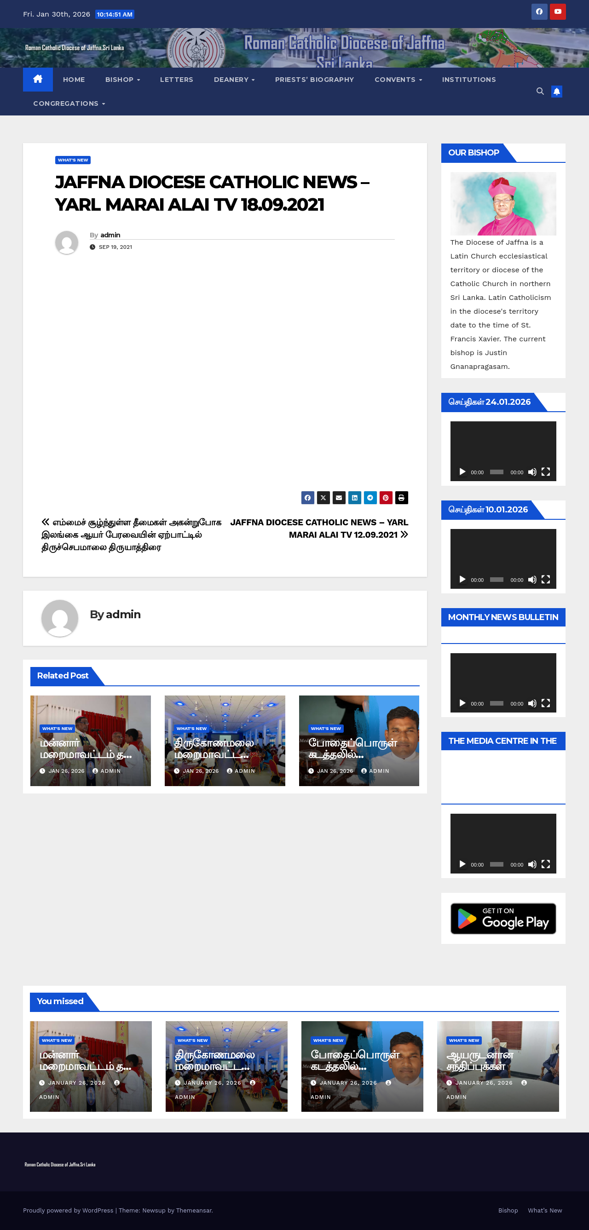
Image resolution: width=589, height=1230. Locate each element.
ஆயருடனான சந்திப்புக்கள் (479, 1060)
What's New (73, 159)
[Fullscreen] (545, 472)
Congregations (67, 103)
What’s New (545, 1210)
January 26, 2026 (78, 1083)
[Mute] (532, 472)
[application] (503, 451)
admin (110, 235)
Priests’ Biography (314, 79)
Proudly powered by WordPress (69, 1210)
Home (74, 79)
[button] (540, 91)
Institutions (469, 79)
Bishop (120, 79)
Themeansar (194, 1210)
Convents (396, 79)
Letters (177, 79)
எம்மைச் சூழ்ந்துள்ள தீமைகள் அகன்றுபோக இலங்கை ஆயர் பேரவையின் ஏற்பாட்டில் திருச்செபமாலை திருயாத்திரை (131, 534)
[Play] (462, 472)
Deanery (232, 79)
